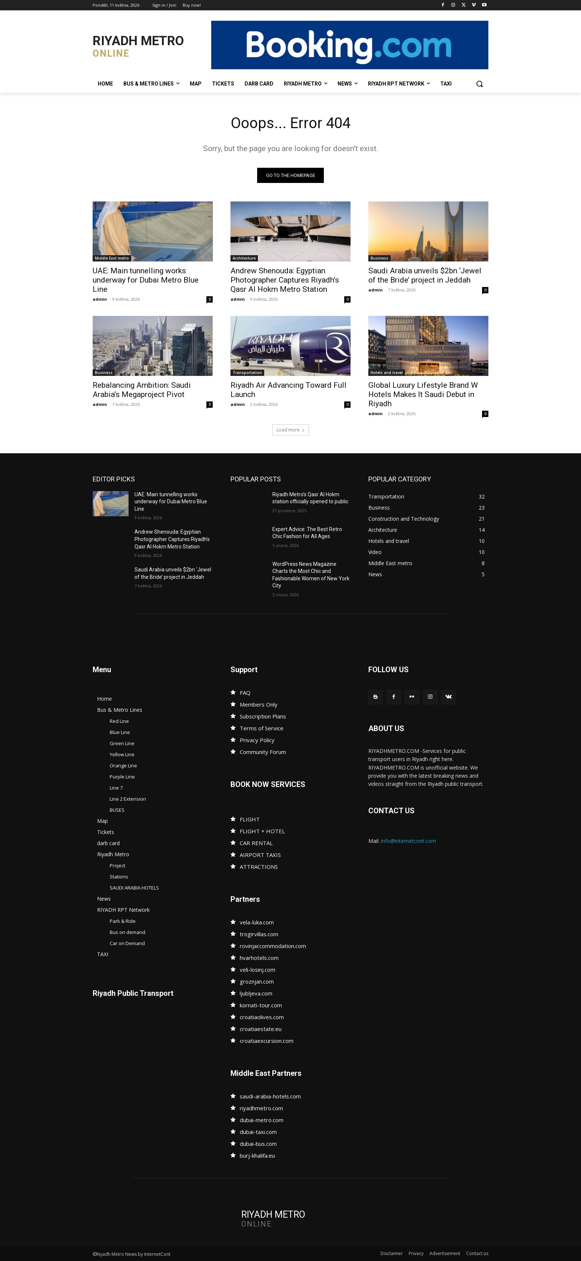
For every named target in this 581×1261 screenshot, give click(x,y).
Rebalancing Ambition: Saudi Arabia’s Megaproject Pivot (142, 390)
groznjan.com (257, 981)
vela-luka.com (257, 922)
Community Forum (263, 751)
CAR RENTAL (256, 843)
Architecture (244, 258)
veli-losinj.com (257, 969)
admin (100, 299)
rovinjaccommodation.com (273, 946)
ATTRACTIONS (259, 866)
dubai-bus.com (258, 1143)
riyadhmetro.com (261, 1108)
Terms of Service (261, 728)
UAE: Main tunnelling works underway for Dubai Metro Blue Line (146, 280)
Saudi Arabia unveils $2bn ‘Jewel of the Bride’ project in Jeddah (424, 275)
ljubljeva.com (256, 993)
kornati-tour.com (261, 1005)
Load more (290, 430)
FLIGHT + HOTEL (262, 831)
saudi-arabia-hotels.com (270, 1096)
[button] (479, 84)
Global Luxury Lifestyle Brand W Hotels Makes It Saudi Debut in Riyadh (423, 394)
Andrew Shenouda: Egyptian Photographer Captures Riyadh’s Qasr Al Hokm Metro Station (284, 280)
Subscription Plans (263, 716)
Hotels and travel (387, 372)
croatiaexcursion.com (266, 1040)
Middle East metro (112, 258)
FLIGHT (250, 819)
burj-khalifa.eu (257, 1155)
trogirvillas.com (259, 934)
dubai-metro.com (261, 1120)
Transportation (247, 372)
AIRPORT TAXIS (260, 854)
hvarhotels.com (259, 957)
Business (379, 258)
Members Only (259, 704)
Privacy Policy (257, 740)
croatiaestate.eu (261, 1029)
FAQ (245, 692)
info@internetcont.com (408, 840)
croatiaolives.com (262, 1017)
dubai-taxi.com (258, 1131)
